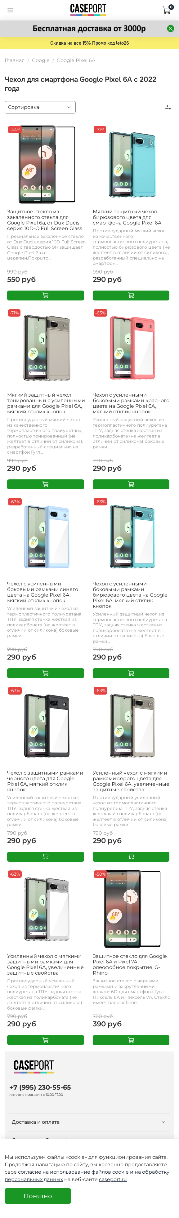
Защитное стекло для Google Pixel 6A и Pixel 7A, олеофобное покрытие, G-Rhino (130, 964)
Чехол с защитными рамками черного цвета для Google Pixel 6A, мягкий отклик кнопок (45, 781)
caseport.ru (113, 1179)
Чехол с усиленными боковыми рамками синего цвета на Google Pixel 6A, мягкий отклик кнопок (42, 592)
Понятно (38, 1196)
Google (41, 60)
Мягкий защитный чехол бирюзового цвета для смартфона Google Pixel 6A (127, 217)
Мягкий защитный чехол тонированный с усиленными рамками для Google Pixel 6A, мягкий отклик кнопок (46, 403)
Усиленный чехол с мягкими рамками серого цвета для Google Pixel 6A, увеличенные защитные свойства (131, 781)
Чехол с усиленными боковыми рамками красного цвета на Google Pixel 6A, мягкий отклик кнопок (131, 403)
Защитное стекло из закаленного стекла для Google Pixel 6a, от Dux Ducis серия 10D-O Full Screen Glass (44, 220)
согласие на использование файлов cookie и (76, 1172)
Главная (15, 60)
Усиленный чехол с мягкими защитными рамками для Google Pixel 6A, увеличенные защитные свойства (45, 964)
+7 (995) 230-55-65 (40, 1087)
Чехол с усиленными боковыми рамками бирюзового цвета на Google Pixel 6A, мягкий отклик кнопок (130, 595)
